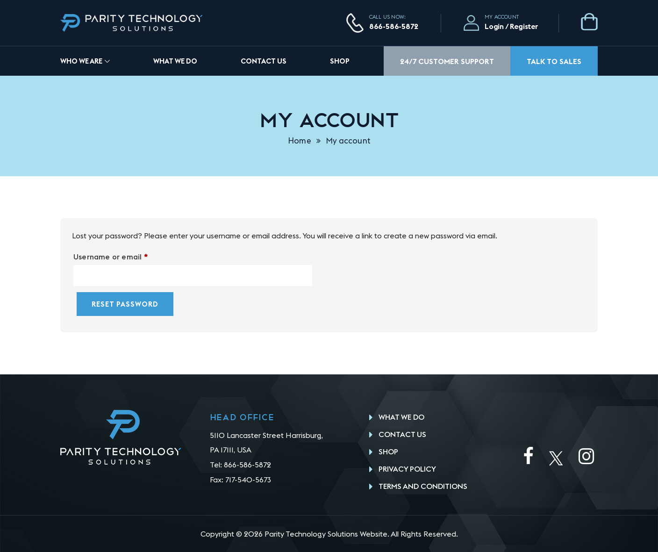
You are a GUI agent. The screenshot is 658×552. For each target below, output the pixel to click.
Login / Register (511, 26)
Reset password (125, 304)
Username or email (126, 256)
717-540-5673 (248, 479)
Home (299, 141)
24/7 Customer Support (447, 61)
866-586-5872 (393, 26)
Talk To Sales (554, 61)
